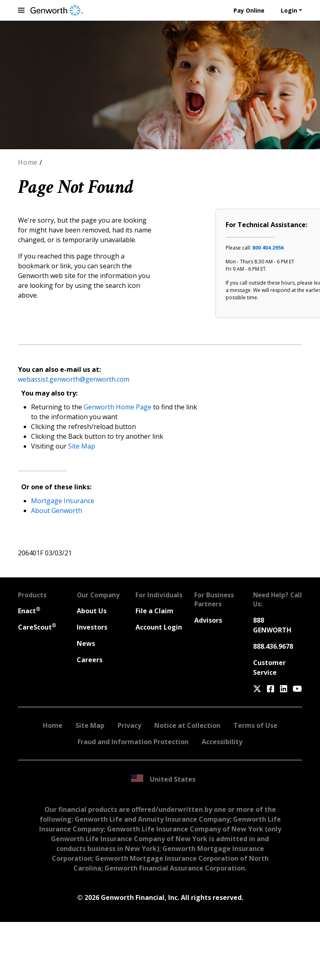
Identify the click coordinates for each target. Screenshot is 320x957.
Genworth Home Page (117, 406)
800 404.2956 (268, 247)
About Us (92, 610)
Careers (89, 659)
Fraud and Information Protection (133, 741)
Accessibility (222, 741)
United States (163, 779)
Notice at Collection (187, 725)
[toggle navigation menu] (21, 10)
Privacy (129, 725)
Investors (92, 627)
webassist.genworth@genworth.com (73, 379)
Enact (29, 610)
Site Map (81, 446)
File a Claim (154, 610)
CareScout (37, 627)
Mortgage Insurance (62, 500)
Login (289, 10)
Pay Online (248, 10)
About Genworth (56, 510)
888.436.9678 (273, 646)
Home (29, 162)
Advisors (208, 620)
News (86, 643)
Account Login (159, 627)
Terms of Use (255, 725)
